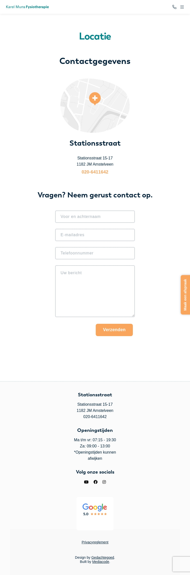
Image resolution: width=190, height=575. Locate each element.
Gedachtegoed (102, 557)
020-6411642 (95, 172)
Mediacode (100, 562)
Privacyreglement (95, 542)
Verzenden (114, 329)
